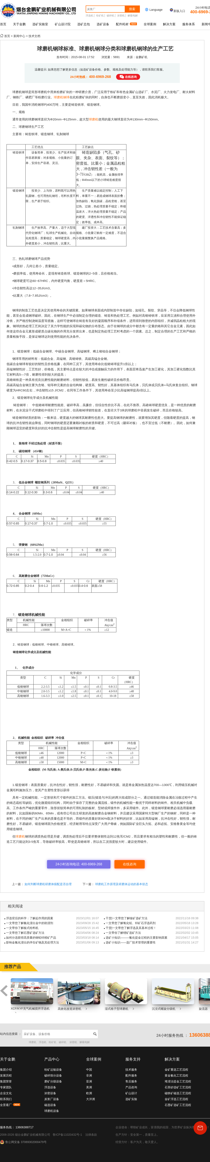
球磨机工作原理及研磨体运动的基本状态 (121, 884)
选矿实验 (131, 1099)
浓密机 (121, 15)
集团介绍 (6, 1069)
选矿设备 (103, 24)
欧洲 (89, 1093)
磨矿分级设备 (53, 1081)
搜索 (132, 9)
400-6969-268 (100, 77)
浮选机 (89, 15)
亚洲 (89, 1081)
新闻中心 (19, 36)
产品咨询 (131, 1087)
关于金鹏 (19, 24)
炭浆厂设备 (51, 1099)
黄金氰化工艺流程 (176, 1075)
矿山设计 (131, 1093)
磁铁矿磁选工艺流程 (178, 1093)
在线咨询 (131, 77)
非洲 (89, 1075)
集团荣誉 (6, 1081)
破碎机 (110, 15)
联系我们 (6, 1099)
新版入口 (177, 11)
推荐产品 (12, 966)
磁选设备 (50, 1105)
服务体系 (188, 24)
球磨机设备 (51, 1111)
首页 (3, 24)
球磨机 (93, 119)
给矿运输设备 (53, 1069)
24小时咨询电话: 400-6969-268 (78, 864)
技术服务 (131, 1069)
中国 (89, 1069)
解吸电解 (133, 15)
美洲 (89, 1087)
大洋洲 (90, 1099)
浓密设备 (50, 1093)
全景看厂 (10, 1105)
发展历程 (6, 1075)
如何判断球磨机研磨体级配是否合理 (48, 884)
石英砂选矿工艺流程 (178, 1087)
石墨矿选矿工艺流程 (178, 1105)
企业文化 (6, 1093)
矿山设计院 (63, 24)
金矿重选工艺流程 (176, 1069)
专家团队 (6, 1087)
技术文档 (34, 36)
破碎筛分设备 (53, 1075)
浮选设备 (50, 1087)
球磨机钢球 (62, 97)
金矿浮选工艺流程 (176, 1099)
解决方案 (169, 24)
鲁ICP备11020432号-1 (67, 1134)
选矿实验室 (40, 24)
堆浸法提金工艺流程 (178, 1081)
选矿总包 (83, 24)
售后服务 (131, 1081)
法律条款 (91, 1134)
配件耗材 (126, 24)
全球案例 (150, 24)
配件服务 (131, 1075)
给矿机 (100, 15)
